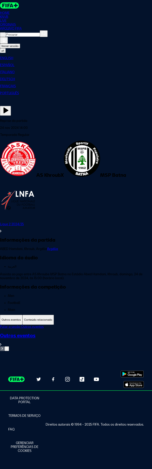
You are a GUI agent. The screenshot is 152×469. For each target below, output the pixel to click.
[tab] (11, 320)
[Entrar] (4, 40)
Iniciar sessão (10, 46)
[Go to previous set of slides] (2, 348)
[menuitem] (76, 58)
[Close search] (3, 34)
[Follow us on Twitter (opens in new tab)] (38, 379)
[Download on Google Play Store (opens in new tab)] (132, 374)
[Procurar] (44, 33)
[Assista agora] (5, 111)
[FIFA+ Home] (9, 5)
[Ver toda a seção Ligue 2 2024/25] (76, 227)
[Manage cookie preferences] (24, 447)
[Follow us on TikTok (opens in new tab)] (82, 379)
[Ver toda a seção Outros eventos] (76, 339)
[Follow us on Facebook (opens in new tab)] (53, 379)
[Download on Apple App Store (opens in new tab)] (134, 384)
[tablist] (76, 320)
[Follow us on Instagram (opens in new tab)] (67, 379)
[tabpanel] (76, 338)
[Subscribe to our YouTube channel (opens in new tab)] (96, 379)
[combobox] (23, 35)
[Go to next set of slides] (6, 348)
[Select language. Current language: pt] (3, 50)
